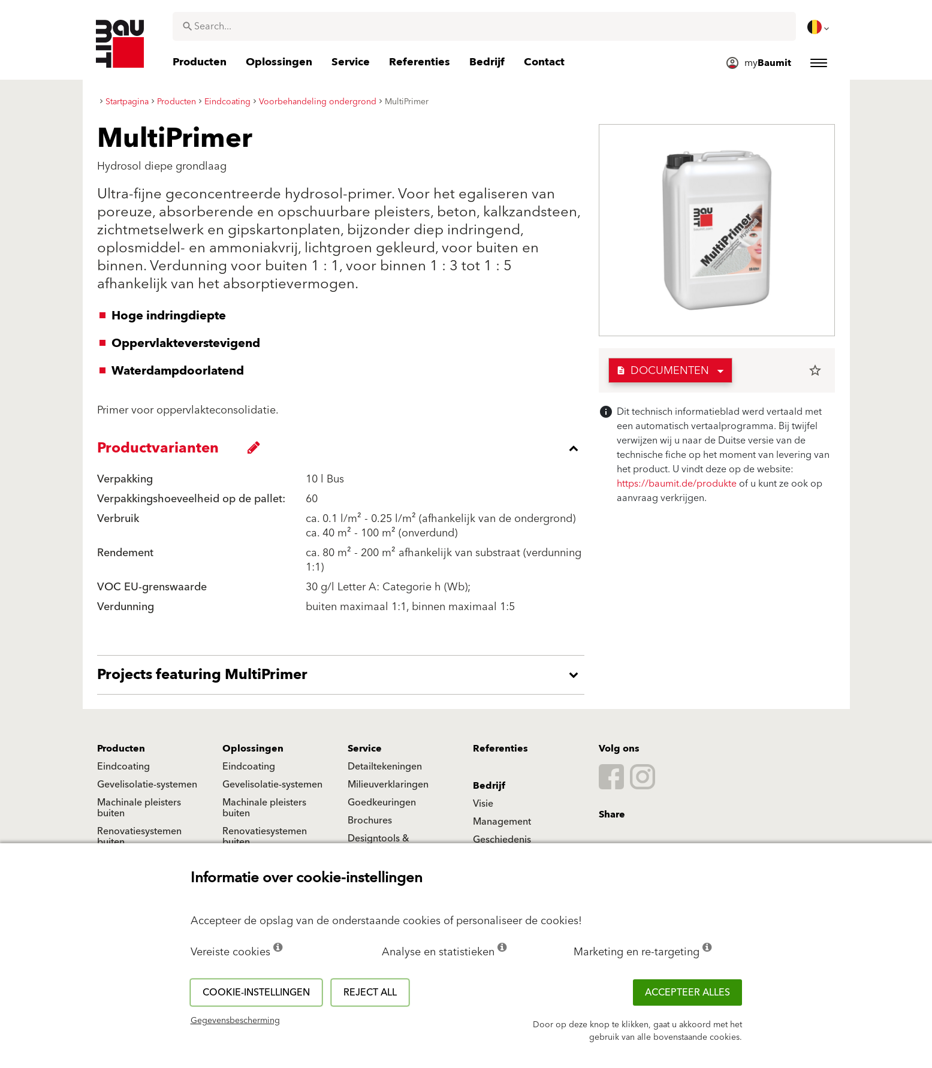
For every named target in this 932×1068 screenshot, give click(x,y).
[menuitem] (819, 27)
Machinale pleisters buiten (139, 808)
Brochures (370, 820)
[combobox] (484, 26)
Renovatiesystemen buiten (139, 836)
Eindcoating (123, 766)
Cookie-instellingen (256, 992)
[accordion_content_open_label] (343, 675)
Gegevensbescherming (235, 1020)
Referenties (500, 748)
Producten (121, 748)
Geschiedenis (502, 839)
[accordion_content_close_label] (343, 448)
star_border (815, 370)
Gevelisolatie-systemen (147, 784)
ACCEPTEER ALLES (687, 992)
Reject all (370, 992)
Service (365, 748)
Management (502, 821)
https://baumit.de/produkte (677, 483)
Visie (483, 803)
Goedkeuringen (382, 802)
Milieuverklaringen (388, 784)
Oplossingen (252, 748)
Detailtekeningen (385, 766)
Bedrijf (489, 785)
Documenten (662, 370)
